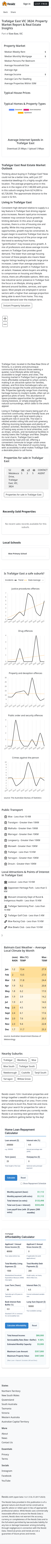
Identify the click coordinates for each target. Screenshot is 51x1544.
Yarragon (8, 1078)
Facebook (6, 1475)
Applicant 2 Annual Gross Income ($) (36, 1251)
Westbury (22, 1060)
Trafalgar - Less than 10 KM (20, 852)
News (4, 1438)
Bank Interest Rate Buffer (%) (14, 1309)
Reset (23, 1178)
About (5, 1433)
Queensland (8, 1399)
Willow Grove (24, 1078)
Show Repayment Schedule (33, 1183)
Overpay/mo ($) (36, 1162)
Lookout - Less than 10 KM (19, 882)
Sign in (26, 3)
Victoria (5, 1412)
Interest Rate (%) (36, 1291)
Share (13, 12)
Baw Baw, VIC (16, 33)
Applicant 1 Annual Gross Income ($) (14, 1250)
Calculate (11, 1178)
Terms (5, 1458)
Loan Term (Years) (14, 1291)
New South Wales (10, 1395)
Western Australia (11, 1417)
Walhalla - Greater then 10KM (21, 828)
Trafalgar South (27, 1066)
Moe (34, 1060)
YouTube (6, 1480)
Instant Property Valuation (16, 305)
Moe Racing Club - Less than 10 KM (24, 921)
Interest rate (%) (36, 1146)
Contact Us (7, 1442)
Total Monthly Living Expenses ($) (14, 1272)
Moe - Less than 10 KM (17, 816)
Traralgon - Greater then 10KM (21, 822)
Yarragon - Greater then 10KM (21, 858)
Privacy (5, 1454)
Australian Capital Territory (15, 1421)
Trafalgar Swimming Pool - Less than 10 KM (24, 908)
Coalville (25, 1072)
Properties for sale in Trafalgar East (23, 494)
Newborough (10, 1072)
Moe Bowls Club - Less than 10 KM (23, 927)
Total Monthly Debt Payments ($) (36, 1271)
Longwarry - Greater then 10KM (22, 840)
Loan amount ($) (14, 1145)
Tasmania (6, 1408)
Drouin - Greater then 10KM (20, 864)
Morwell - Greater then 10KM (20, 846)
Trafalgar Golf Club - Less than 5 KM (24, 915)
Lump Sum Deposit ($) (36, 1306)
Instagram (7, 1470)
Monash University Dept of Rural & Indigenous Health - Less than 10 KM (23, 898)
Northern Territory (11, 1391)
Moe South (8, 1066)
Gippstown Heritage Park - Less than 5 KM (25, 889)
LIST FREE (41, 3)
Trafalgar (8, 1060)
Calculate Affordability (16, 1325)
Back (5, 12)
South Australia (9, 1404)
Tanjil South (40, 1072)
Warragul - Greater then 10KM (21, 834)
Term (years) (14, 1161)
